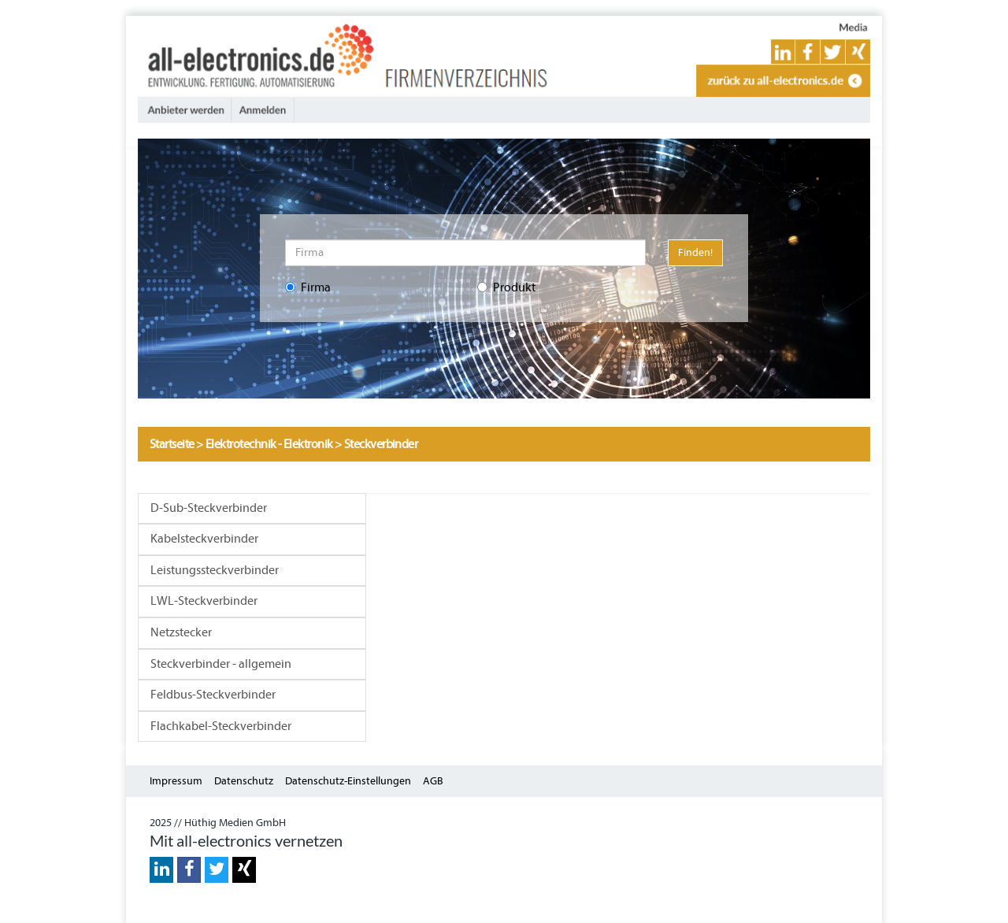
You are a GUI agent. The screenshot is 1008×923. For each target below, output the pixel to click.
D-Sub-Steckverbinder (208, 508)
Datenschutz (243, 781)
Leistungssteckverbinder (214, 570)
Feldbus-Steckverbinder (213, 695)
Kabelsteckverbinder (204, 539)
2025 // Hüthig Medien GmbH (218, 822)
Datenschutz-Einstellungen (348, 781)
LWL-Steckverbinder (204, 601)
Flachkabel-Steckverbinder (220, 726)
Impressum (176, 781)
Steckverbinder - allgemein (220, 664)
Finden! (695, 252)
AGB (433, 781)
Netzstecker (181, 632)
